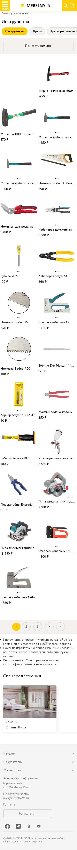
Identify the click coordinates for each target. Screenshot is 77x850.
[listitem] (29, 708)
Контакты (9, 805)
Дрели (37, 31)
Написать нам (27, 814)
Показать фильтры (38, 45)
